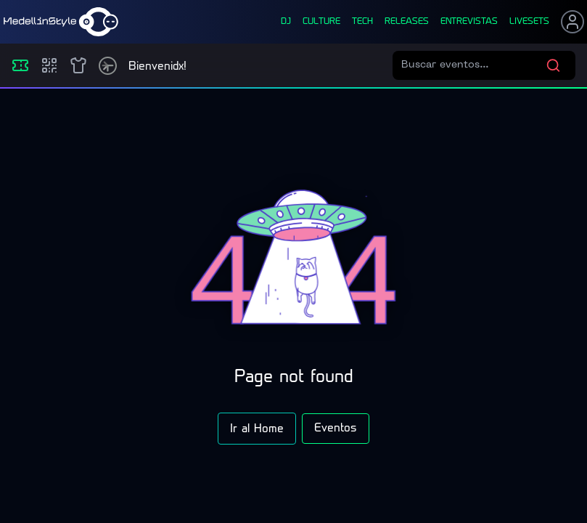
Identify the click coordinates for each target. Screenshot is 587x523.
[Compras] (49, 65)
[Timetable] (108, 66)
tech (362, 21)
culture (321, 21)
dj (286, 21)
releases (407, 21)
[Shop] (78, 65)
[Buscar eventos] (473, 65)
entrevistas (469, 21)
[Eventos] (20, 65)
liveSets (529, 21)
